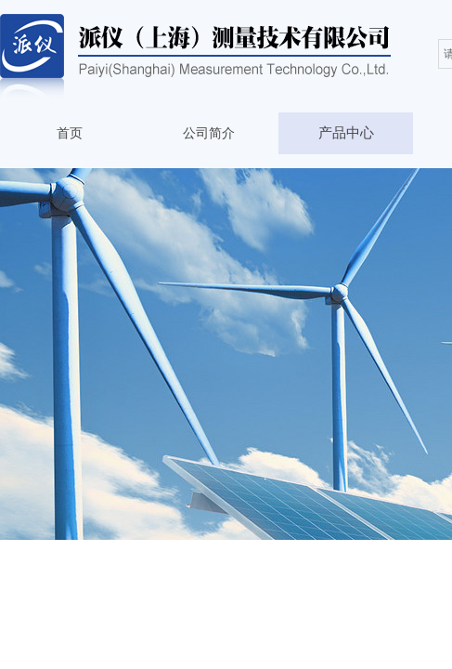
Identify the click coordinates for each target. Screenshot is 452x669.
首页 (70, 133)
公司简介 (209, 133)
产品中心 (346, 132)
